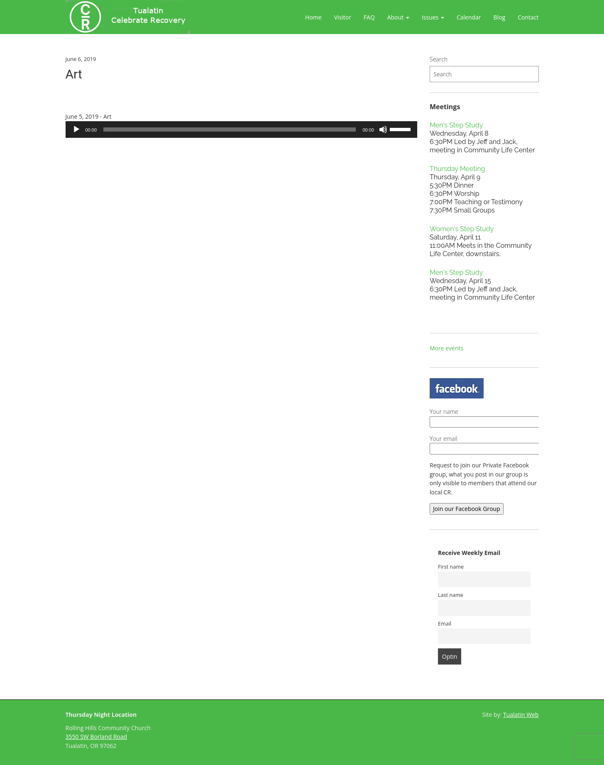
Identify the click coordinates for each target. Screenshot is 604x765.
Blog (500, 17)
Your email (501, 444)
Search (438, 59)
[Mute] (383, 129)
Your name (501, 417)
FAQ (369, 17)
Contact (528, 17)
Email (444, 623)
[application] (242, 129)
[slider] (229, 129)
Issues (433, 17)
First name (451, 566)
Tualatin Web (521, 715)
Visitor (342, 17)
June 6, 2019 (81, 59)
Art (74, 74)
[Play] (76, 129)
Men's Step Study (456, 125)
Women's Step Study (462, 229)
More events (446, 348)
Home (313, 17)
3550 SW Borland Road (96, 737)
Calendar (469, 17)
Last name (450, 595)
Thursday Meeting (457, 169)
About (398, 17)
